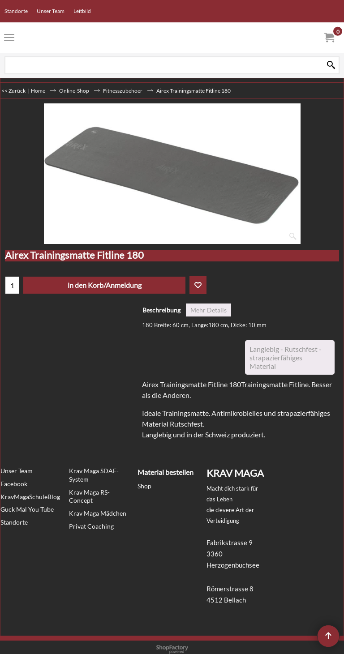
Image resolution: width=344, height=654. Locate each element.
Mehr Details (208, 310)
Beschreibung (161, 310)
